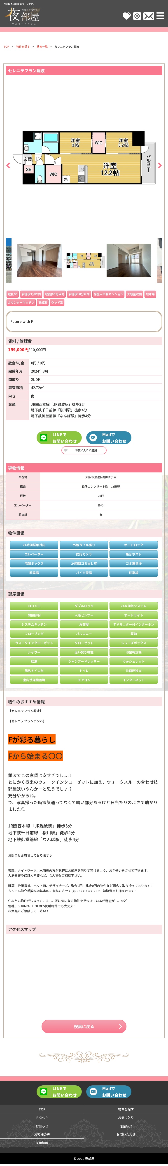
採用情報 (42, 1144)
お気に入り (126, 1119)
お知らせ (42, 1127)
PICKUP (42, 1119)
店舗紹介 (126, 1127)
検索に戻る (84, 1027)
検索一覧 (42, 46)
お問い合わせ (126, 1136)
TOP (6, 46)
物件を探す (23, 46)
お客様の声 (42, 1136)
